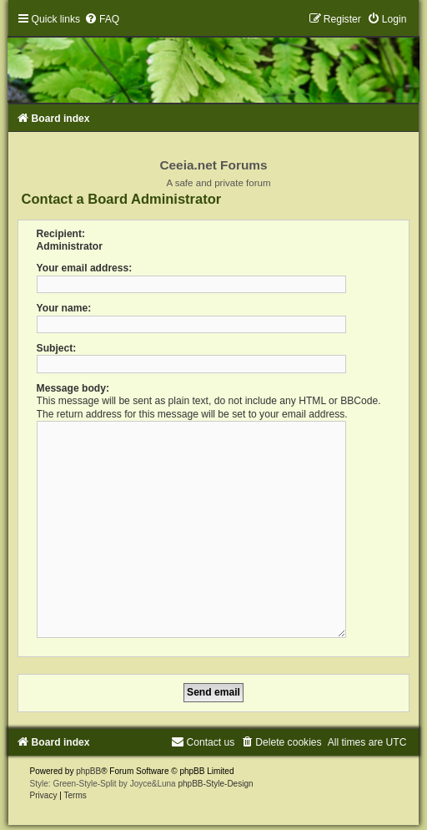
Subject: (57, 348)
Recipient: (61, 234)
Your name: (64, 308)
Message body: (73, 388)
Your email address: (85, 268)
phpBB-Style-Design (215, 777)
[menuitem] (101, 19)
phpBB (88, 764)
